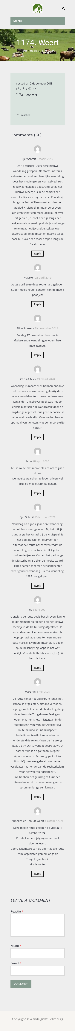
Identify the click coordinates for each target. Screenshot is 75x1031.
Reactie (16, 911)
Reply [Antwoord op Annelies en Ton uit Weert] (37, 873)
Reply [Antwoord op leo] (37, 667)
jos (34, 88)
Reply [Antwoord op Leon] (37, 493)
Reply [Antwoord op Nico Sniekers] (37, 355)
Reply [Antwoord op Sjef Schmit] (37, 253)
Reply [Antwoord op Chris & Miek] (37, 437)
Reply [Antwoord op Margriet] (37, 797)
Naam (15, 946)
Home (24, 50)
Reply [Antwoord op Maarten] (37, 304)
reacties (34, 50)
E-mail (16, 963)
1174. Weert (48, 50)
